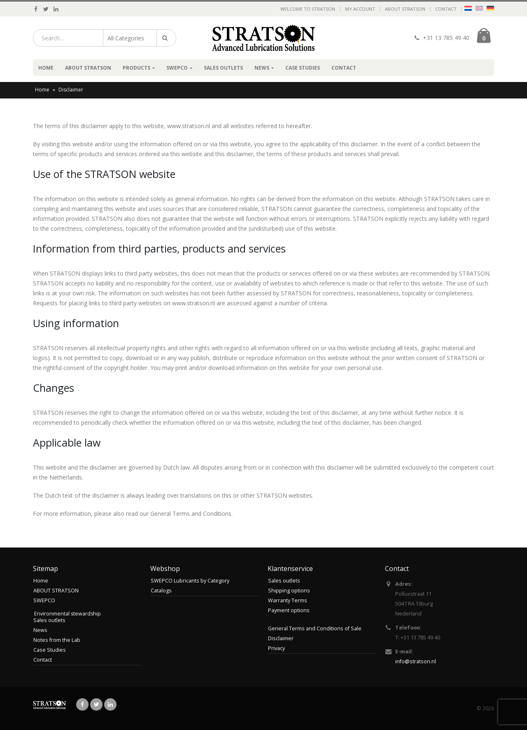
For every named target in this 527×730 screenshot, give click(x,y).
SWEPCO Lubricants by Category (190, 580)
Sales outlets (223, 67)
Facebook (82, 704)
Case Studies (302, 67)
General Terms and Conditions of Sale (314, 628)
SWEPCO (177, 67)
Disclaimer (281, 638)
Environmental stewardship (68, 613)
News (261, 67)
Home (46, 67)
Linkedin (110, 704)
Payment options (289, 610)
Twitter (96, 704)
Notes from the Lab (56, 639)
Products (136, 67)
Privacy (276, 648)
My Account (360, 9)
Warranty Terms (287, 600)
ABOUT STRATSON (405, 9)
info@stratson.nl (415, 661)
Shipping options (289, 590)
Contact (446, 9)
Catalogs (161, 590)
